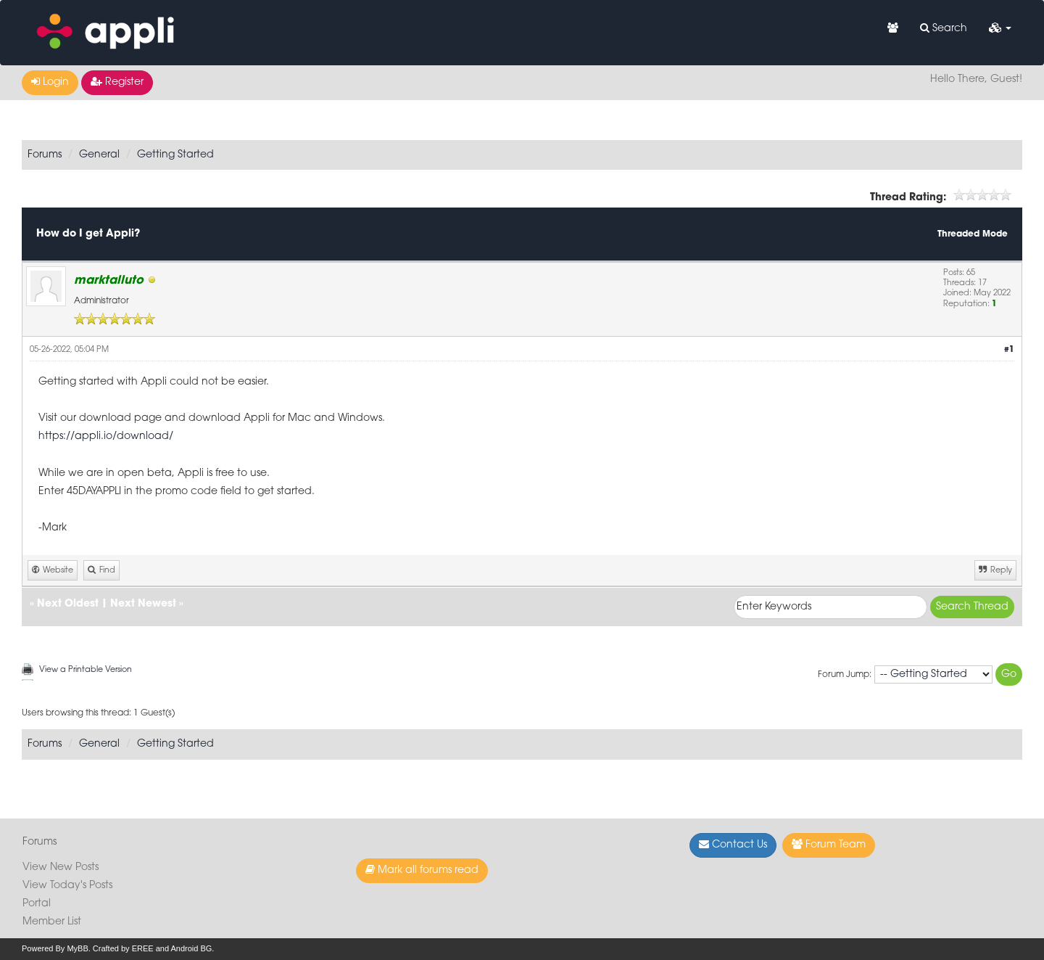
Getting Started (175, 154)
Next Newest (143, 604)
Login (50, 82)
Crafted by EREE (123, 948)
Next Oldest (68, 604)
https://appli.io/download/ (105, 436)
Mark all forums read (421, 870)
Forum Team (829, 844)
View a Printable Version (85, 670)
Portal (36, 903)
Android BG (191, 948)
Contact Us (733, 844)
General (99, 154)
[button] (1000, 29)
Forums (45, 154)
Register (117, 82)
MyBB (77, 948)
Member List (51, 921)
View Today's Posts (67, 885)
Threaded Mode (972, 234)
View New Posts (60, 867)
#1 (1009, 350)
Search (943, 28)
